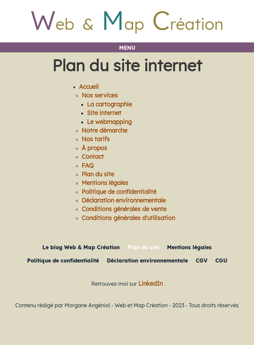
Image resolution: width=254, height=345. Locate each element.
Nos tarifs (96, 139)
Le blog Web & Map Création (81, 247)
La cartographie (109, 104)
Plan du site (98, 174)
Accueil (89, 86)
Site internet (104, 112)
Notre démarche (104, 130)
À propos (94, 147)
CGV (201, 260)
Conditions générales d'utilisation (128, 217)
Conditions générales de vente (124, 208)
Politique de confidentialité (119, 191)
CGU (221, 260)
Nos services (100, 95)
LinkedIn (150, 283)
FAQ (88, 165)
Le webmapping (109, 121)
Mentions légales (105, 182)
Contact (93, 156)
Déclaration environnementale (124, 200)
